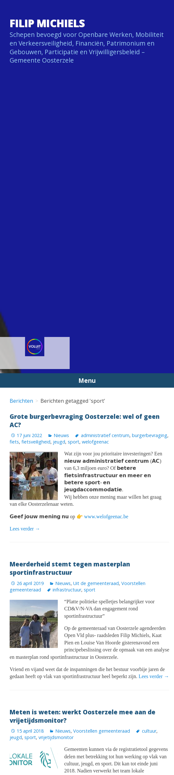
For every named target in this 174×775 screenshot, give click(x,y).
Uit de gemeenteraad (96, 583)
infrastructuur (67, 590)
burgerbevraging (149, 435)
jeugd (59, 442)
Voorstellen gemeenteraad (101, 731)
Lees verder (25, 528)
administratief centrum (105, 435)
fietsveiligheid (36, 442)
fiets (14, 442)
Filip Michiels (47, 23)
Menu (87, 380)
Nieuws (61, 435)
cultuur (149, 731)
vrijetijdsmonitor (56, 737)
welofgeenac (95, 442)
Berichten (21, 400)
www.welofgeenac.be (106, 516)
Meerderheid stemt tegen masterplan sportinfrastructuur (70, 568)
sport (73, 442)
